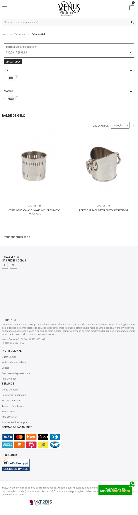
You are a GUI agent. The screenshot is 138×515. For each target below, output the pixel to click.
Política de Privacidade (14, 362)
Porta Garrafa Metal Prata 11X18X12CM (103, 210)
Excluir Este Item (130, 53)
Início (4, 34)
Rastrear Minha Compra (14, 422)
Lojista (5, 367)
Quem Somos (9, 356)
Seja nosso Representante (16, 373)
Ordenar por (101, 125)
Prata (10, 78)
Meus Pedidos (9, 417)
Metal (11, 99)
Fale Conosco (9, 378)
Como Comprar (10, 389)
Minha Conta (8, 411)
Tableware (19, 34)
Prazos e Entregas (11, 400)
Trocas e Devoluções (13, 406)
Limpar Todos (13, 62)
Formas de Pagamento (14, 395)
